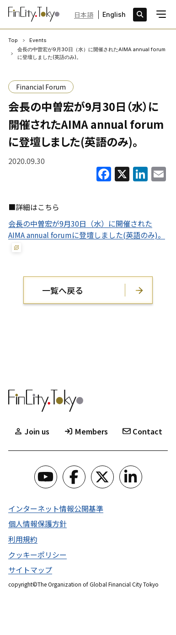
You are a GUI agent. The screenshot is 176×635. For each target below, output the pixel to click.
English (114, 14)
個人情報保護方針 (37, 523)
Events (38, 40)
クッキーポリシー (37, 554)
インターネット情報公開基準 (55, 508)
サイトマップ (30, 569)
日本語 (83, 14)
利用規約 (22, 539)
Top (13, 40)
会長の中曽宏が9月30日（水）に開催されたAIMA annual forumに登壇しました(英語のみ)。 (86, 229)
